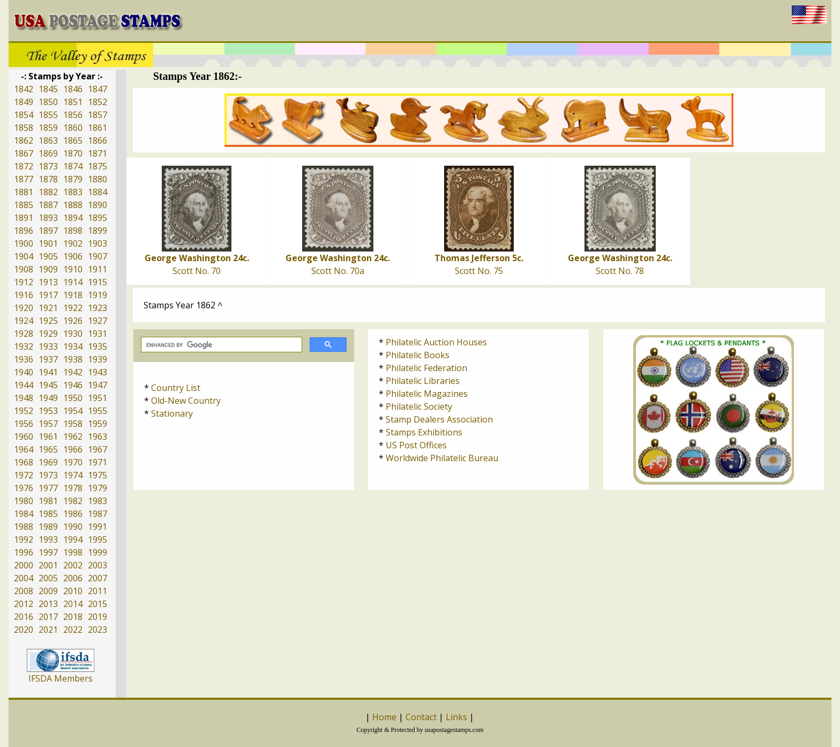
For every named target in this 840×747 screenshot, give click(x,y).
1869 (48, 153)
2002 (72, 565)
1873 (48, 166)
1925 (48, 321)
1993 (48, 539)
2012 (23, 604)
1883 (72, 192)
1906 (72, 256)
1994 (72, 539)
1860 (72, 128)
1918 (72, 295)
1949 (48, 398)
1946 (72, 385)
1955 (97, 411)
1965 (48, 449)
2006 (72, 578)
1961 (48, 436)
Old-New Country (186, 400)
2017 (48, 617)
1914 (72, 282)
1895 (97, 218)
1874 (72, 166)
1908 (23, 269)
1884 (97, 192)
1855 (48, 115)
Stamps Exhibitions (424, 432)
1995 (97, 539)
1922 (72, 308)
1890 (97, 205)
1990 (72, 526)
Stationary (172, 413)
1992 (23, 539)
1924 (23, 321)
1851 (72, 102)
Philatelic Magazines (427, 394)
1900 (23, 243)
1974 (72, 475)
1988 (23, 526)
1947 (97, 385)
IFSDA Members (60, 678)
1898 (72, 230)
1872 (23, 166)
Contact (421, 717)
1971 (97, 462)
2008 (23, 591)
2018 (72, 617)
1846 (72, 89)
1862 (23, 140)
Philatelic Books (417, 355)
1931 (97, 333)
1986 (72, 514)
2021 (48, 629)
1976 (23, 488)
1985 (48, 514)
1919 (97, 295)
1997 (48, 552)
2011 (97, 591)
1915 (97, 282)
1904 (23, 256)
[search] (220, 345)
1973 (48, 475)
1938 (72, 359)
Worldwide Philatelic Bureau (442, 458)
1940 (23, 372)
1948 (23, 398)
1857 (97, 115)
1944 (23, 385)
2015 (97, 604)
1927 (97, 321)
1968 (23, 462)
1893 (48, 218)
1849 (23, 102)
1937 (48, 359)
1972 (23, 475)
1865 (72, 140)
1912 (23, 282)
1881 (23, 192)
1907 (97, 256)
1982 (72, 501)
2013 (48, 604)
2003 (97, 565)
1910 (72, 269)
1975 (97, 475)
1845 (48, 89)
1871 (97, 153)
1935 (97, 346)
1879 (72, 179)
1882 (48, 192)
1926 (72, 321)
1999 (97, 552)
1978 (72, 488)
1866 (97, 140)
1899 (97, 230)
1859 (48, 128)
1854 (23, 115)
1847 (97, 89)
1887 (48, 205)
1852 (97, 102)
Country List (175, 388)
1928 (23, 333)
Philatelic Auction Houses (436, 342)
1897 (48, 230)
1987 (97, 514)
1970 (72, 462)
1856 (72, 115)
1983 (97, 501)
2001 (48, 565)
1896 (23, 230)
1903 (97, 243)
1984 (23, 514)
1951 (97, 398)
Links (456, 717)
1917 (48, 295)
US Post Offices (416, 445)
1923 (97, 308)
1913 (48, 282)
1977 (48, 488)
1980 (23, 501)
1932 (23, 346)
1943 (97, 372)
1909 (48, 269)
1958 (72, 424)
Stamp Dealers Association (439, 419)
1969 (48, 462)
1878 (48, 179)
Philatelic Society (419, 406)
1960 (23, 436)
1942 (72, 372)
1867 (23, 153)
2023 (97, 629)
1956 (23, 424)
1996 (23, 552)
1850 (48, 102)
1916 (23, 295)
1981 (48, 501)
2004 (23, 578)
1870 (72, 153)
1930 (72, 333)
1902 (72, 243)
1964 (23, 449)
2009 (48, 591)
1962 (72, 436)
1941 (48, 372)
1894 (72, 218)
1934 (72, 346)
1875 (97, 166)
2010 (72, 591)
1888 (72, 205)
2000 (23, 565)
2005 (48, 578)
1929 (48, 333)
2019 (97, 617)
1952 (23, 411)
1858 (23, 128)
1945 (48, 385)
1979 (97, 488)
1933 (48, 346)
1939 (97, 359)
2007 (97, 578)
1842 (23, 89)
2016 (23, 617)
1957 (48, 424)
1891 (23, 218)
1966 (72, 449)
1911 (97, 269)
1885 (23, 205)
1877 (23, 179)
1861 (97, 128)
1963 (97, 436)
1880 (97, 179)
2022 (72, 629)
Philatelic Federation (426, 368)
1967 (97, 449)
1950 (72, 398)
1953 (48, 411)
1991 (97, 526)
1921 (48, 308)
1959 (97, 424)
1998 (72, 552)
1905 (48, 256)
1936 (23, 359)
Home (384, 717)
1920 (23, 308)
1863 (48, 140)
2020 (23, 629)
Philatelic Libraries (423, 381)
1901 (48, 243)
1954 (72, 411)
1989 (48, 526)
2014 (72, 604)
